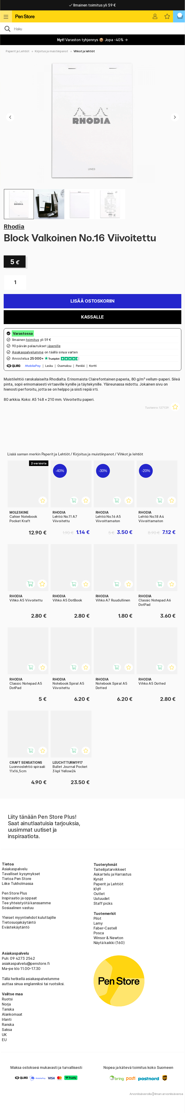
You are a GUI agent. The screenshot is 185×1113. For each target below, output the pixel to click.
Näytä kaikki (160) (109, 942)
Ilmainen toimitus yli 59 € (92, 5)
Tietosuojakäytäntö (19, 922)
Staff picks (103, 903)
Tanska (8, 1009)
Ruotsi (7, 999)
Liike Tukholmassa (17, 883)
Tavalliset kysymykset (21, 873)
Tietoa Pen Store (16, 878)
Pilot (97, 918)
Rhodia (14, 226)
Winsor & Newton (108, 937)
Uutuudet (102, 898)
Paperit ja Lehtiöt (17, 51)
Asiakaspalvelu (14, 869)
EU (4, 1039)
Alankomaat (12, 1014)
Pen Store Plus (14, 893)
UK (4, 1034)
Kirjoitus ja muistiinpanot (51, 51)
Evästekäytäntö (15, 927)
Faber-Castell (105, 928)
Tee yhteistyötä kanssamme (26, 903)
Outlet (99, 893)
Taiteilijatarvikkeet (110, 869)
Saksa (7, 1029)
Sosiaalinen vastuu (18, 907)
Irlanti (7, 1019)
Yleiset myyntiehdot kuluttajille (29, 917)
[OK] (92, 28)
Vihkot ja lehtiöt (84, 51)
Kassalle (92, 317)
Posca (99, 933)
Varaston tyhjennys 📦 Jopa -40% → (92, 39)
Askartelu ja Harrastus (112, 874)
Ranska (8, 1024)
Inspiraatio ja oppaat (19, 898)
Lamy (98, 923)
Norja (6, 1004)
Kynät (98, 879)
